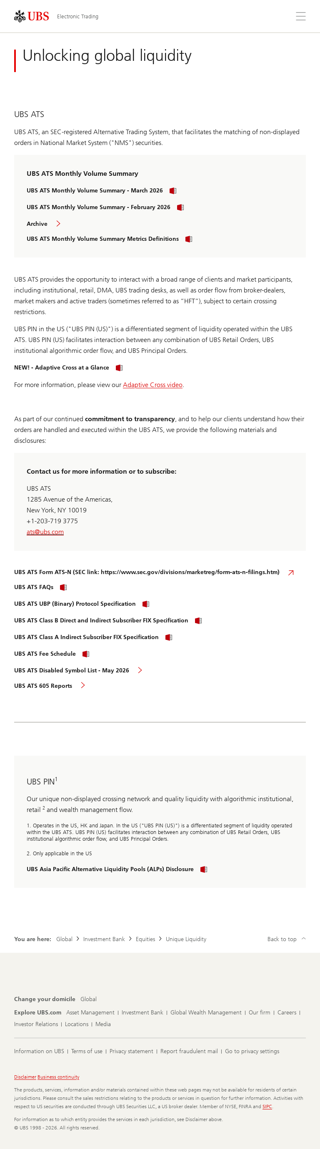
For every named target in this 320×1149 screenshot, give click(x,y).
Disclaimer (25, 1077)
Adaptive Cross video (152, 385)
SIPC (267, 1106)
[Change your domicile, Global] (88, 999)
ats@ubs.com (45, 532)
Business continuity (58, 1077)
